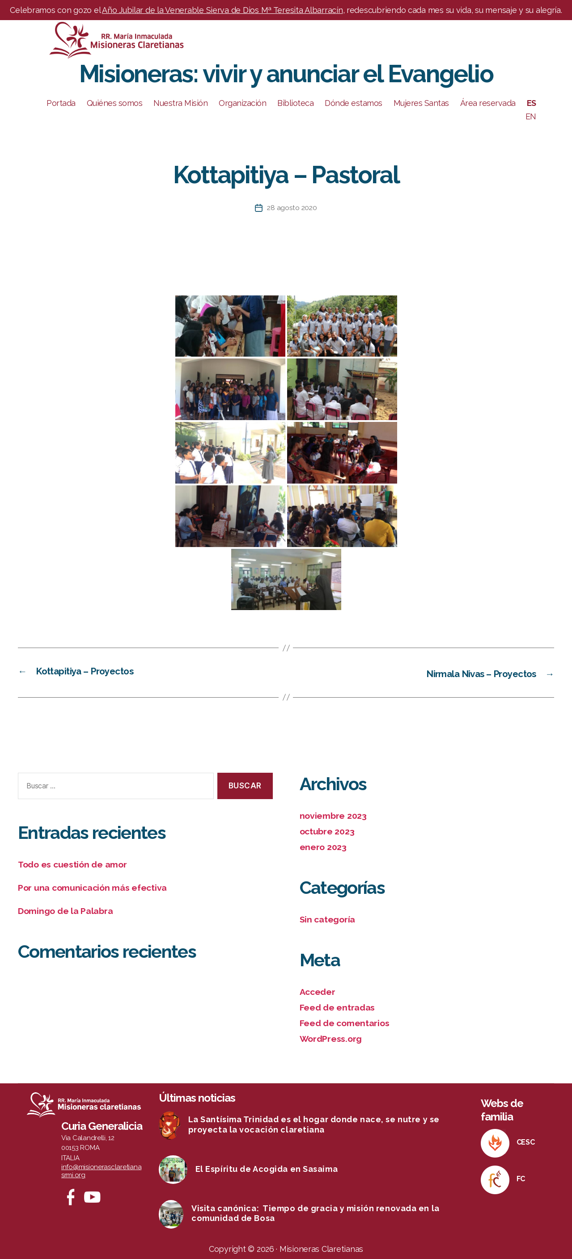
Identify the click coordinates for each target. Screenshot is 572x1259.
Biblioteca (295, 103)
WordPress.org (333, 1036)
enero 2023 (325, 845)
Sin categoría (329, 918)
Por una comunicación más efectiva (97, 887)
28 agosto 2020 (292, 207)
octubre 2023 (329, 830)
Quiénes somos (115, 103)
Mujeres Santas (421, 103)
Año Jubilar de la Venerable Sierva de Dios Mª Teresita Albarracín (222, 10)
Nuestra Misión (180, 103)
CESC (526, 1140)
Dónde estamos (353, 103)
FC (521, 1176)
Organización (242, 103)
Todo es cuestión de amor (76, 863)
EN (530, 116)
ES (531, 103)
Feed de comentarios (348, 1021)
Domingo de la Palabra (69, 909)
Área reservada (488, 103)
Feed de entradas (340, 1005)
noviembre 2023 (335, 815)
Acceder (319, 990)
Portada (61, 103)
